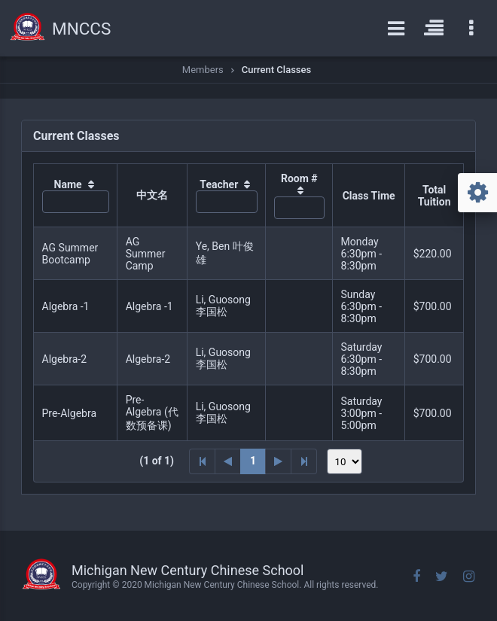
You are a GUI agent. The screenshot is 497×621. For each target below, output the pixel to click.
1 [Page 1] (253, 461)
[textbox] (75, 201)
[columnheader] (75, 195)
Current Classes (276, 69)
